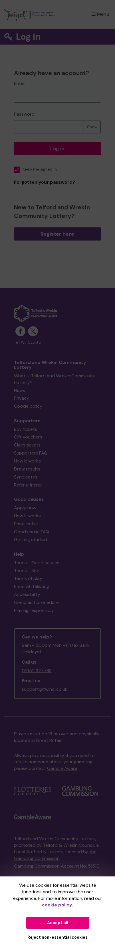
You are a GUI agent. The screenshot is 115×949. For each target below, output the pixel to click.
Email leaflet (26, 524)
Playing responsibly (34, 610)
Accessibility (27, 594)
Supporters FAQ (30, 453)
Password (24, 114)
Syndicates (25, 477)
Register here (57, 234)
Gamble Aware (62, 768)
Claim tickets (27, 445)
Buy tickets (25, 429)
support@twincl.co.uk (44, 689)
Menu (100, 14)
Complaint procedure (36, 602)
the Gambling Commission (55, 855)
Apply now (25, 508)
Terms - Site (26, 571)
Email (19, 83)
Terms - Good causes (36, 563)
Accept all (57, 922)
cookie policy (57, 905)
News (19, 390)
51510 (94, 866)
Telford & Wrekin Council (68, 845)
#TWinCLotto (28, 342)
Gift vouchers (28, 437)
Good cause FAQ (31, 532)
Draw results (27, 469)
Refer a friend (28, 485)
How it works (27, 461)
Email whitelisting (31, 586)
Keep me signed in (35, 169)
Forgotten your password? (44, 182)
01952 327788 (37, 671)
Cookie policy (28, 406)
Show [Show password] (92, 126)
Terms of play (28, 578)
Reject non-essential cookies (57, 937)
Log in (57, 148)
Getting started (30, 539)
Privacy (21, 398)
